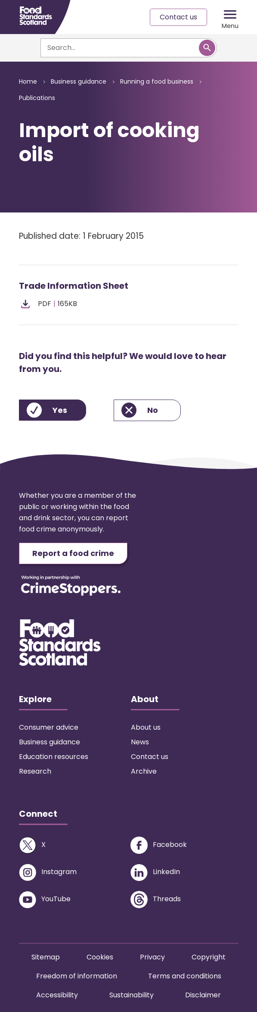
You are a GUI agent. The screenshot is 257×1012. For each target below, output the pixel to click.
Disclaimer (203, 995)
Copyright (209, 957)
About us (146, 727)
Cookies (100, 957)
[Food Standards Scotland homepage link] (36, 15)
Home (28, 81)
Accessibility (57, 995)
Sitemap (45, 957)
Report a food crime (73, 553)
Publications (37, 98)
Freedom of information (76, 976)
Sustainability (131, 995)
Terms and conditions (184, 976)
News (140, 742)
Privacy (152, 957)
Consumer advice (48, 727)
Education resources (53, 757)
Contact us (178, 17)
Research (35, 771)
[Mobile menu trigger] (230, 17)
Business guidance (78, 81)
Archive (144, 771)
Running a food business (156, 81)
